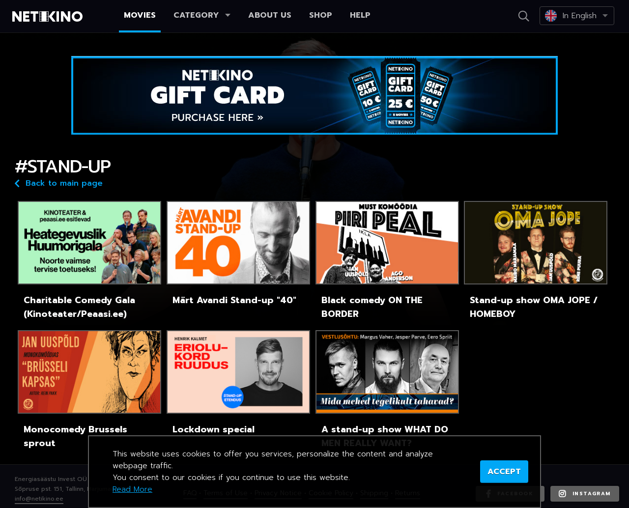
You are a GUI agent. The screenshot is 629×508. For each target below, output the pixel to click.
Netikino (49, 17)
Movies (140, 15)
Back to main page (59, 182)
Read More (132, 489)
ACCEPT (504, 472)
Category (201, 15)
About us (269, 15)
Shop (320, 15)
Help (360, 15)
